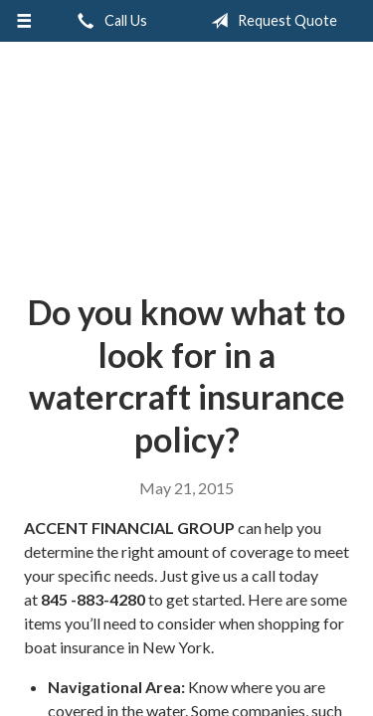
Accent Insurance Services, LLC (186, 159)
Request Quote (270, 21)
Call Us (108, 21)
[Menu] (24, 21)
